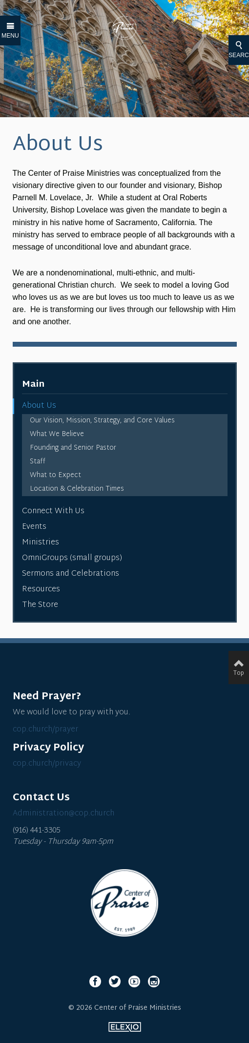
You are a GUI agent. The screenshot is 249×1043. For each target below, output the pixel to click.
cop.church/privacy (47, 764)
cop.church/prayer (45, 730)
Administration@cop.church (63, 814)
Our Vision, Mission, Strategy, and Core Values (102, 421)
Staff (37, 462)
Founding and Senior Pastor (73, 448)
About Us (39, 406)
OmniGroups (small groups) (72, 558)
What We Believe (57, 434)
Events (34, 527)
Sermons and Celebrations (70, 574)
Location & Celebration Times (77, 489)
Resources (41, 590)
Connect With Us (53, 511)
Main (33, 384)
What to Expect (55, 475)
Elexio (124, 1027)
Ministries (40, 543)
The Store (40, 605)
